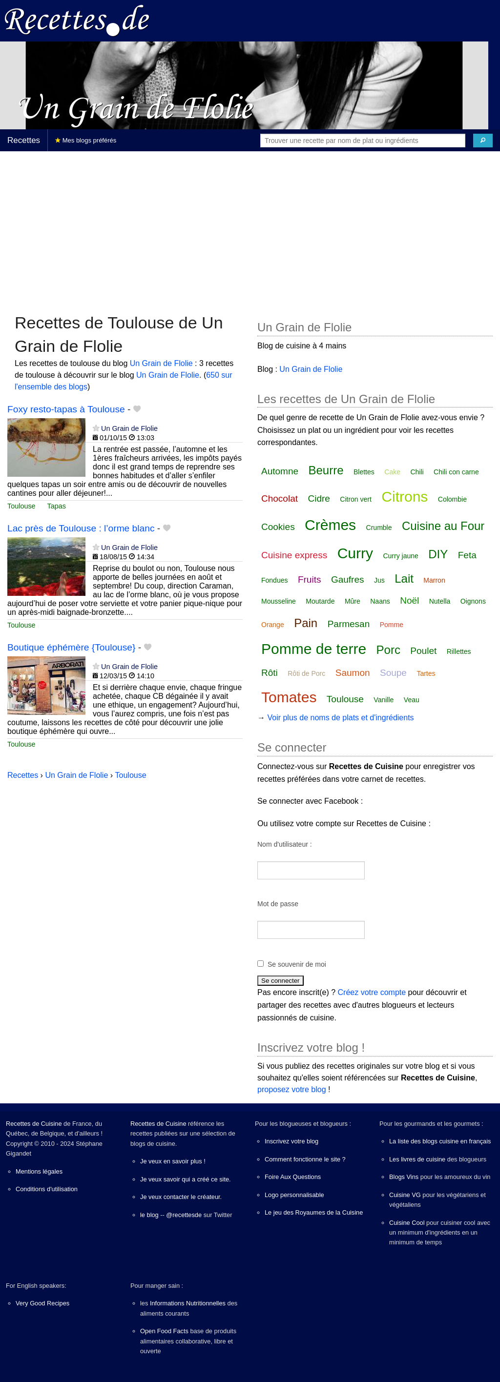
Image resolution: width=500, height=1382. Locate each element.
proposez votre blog (291, 1089)
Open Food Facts (164, 1331)
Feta (467, 555)
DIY (438, 554)
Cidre (319, 498)
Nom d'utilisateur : (284, 844)
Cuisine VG (405, 1195)
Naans (380, 601)
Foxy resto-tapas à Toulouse (66, 409)
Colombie (452, 499)
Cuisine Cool (407, 1222)
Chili (416, 472)
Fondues (274, 580)
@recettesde (184, 1215)
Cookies (278, 527)
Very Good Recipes (42, 1303)
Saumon (352, 673)
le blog (149, 1215)
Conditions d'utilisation (47, 1189)
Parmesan (349, 624)
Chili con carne (456, 472)
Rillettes (459, 651)
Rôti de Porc (306, 673)
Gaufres (347, 579)
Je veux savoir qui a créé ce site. (185, 1179)
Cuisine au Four (443, 525)
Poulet (423, 651)
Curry (355, 553)
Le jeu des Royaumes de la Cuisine (314, 1212)
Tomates (288, 697)
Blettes (364, 472)
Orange (272, 625)
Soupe (393, 673)
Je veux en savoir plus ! (173, 1161)
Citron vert (356, 499)
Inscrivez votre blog (291, 1141)
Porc (388, 649)
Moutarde (320, 601)
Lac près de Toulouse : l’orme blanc (81, 528)
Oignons (473, 601)
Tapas (56, 506)
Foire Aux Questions (293, 1176)
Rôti (269, 673)
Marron (434, 580)
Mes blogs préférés (85, 140)
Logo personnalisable (294, 1195)
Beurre (326, 470)
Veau (411, 700)
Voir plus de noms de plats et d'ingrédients (340, 717)
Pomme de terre (313, 649)
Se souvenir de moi (297, 964)
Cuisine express (294, 555)
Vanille (384, 700)
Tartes (426, 673)
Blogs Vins (403, 1176)
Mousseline (278, 601)
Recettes (23, 140)
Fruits (309, 579)
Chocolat (279, 498)
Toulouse (21, 506)
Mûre (352, 601)
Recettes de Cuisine (34, 1123)
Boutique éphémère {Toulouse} (71, 647)
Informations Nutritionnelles (188, 1303)
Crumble (379, 527)
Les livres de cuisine (417, 1159)
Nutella (440, 601)
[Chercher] (483, 140)
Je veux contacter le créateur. (181, 1196)
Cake (392, 472)
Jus (379, 580)
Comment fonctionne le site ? (305, 1159)
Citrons (404, 496)
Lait (404, 578)
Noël (409, 600)
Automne (279, 471)
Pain (305, 623)
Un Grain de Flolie (161, 363)
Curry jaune (400, 556)
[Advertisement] (250, 227)
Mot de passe (277, 904)
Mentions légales (39, 1171)
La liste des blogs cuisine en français (440, 1141)
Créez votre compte (372, 992)
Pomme (391, 625)
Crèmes (330, 525)
